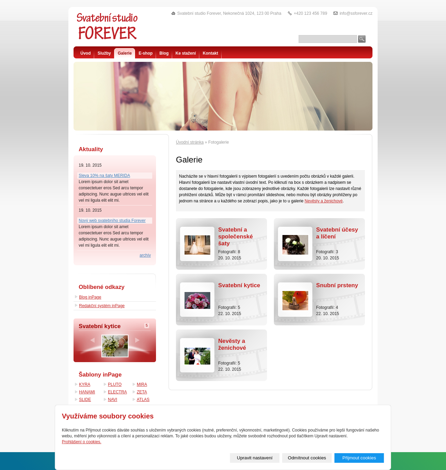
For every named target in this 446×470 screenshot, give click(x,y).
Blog (164, 53)
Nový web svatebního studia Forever (112, 220)
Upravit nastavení (255, 457)
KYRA (84, 384)
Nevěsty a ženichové (324, 201)
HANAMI (87, 392)
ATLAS (143, 399)
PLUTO (115, 384)
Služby (104, 53)
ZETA (142, 392)
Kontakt (210, 53)
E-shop (145, 53)
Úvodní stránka (190, 142)
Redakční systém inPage (102, 305)
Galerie (125, 53)
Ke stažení (186, 53)
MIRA (142, 384)
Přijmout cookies (359, 457)
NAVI (112, 399)
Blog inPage (90, 297)
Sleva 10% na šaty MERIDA (104, 175)
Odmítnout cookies (307, 457)
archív (145, 255)
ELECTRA (117, 392)
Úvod (85, 53)
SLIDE (85, 399)
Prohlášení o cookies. (81, 441)
